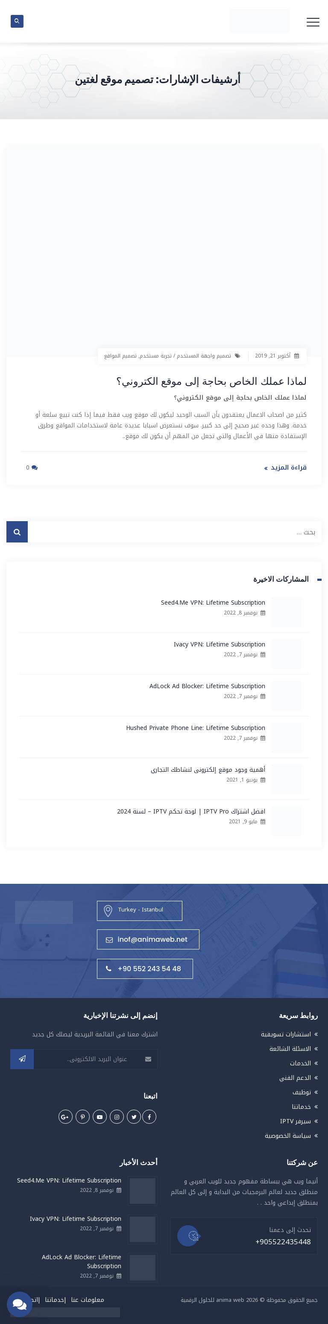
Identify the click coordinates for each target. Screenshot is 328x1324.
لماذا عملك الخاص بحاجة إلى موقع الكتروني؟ (195, 380)
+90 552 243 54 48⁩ (143, 968)
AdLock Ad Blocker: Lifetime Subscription (207, 686)
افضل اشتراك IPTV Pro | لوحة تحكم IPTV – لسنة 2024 (191, 811)
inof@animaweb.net (146, 939)
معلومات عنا (87, 1299)
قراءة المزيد (289, 467)
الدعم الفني (295, 1077)
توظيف (302, 1091)
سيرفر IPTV (295, 1120)
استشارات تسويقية (286, 1033)
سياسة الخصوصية (288, 1135)
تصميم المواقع (120, 356)
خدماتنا (301, 1106)
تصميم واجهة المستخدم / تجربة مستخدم (185, 356)
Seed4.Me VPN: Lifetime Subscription (213, 602)
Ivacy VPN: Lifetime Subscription (219, 644)
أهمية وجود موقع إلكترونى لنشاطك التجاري (208, 769)
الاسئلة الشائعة (290, 1048)
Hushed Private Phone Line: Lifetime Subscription (195, 727)
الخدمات (300, 1062)
